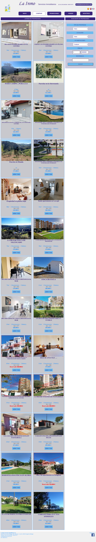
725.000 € (52, 484)
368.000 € (20, 367)
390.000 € (20, 406)
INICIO (25, 13)
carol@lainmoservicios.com (84, 4)
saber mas (16, 57)
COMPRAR (39, 13)
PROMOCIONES (54, 13)
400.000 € (52, 406)
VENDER (70, 13)
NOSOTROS (86, 13)
